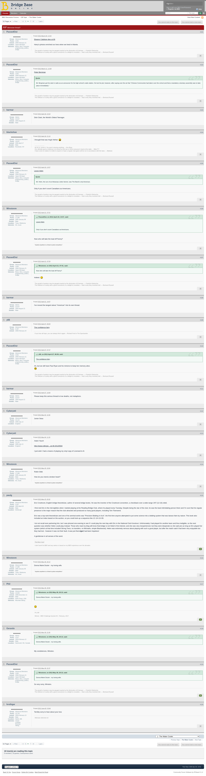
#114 (201, 464)
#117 (201, 584)
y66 (8, 320)
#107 (201, 257)
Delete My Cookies (27, 772)
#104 (201, 132)
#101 (201, 32)
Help (199, 9)
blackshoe (11, 132)
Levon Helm (38, 171)
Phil (8, 584)
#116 (201, 558)
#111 (201, 389)
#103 (201, 110)
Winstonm (11, 208)
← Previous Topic (174, 740)
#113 (201, 433)
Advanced (203, 13)
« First (15, 21)
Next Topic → (199, 740)
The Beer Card (39, 542)
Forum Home (16, 772)
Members (14, 13)
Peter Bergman (40, 72)
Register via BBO (174, 9)
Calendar (23, 13)
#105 (201, 163)
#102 (201, 65)
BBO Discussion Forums (10, 17)
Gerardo (10, 628)
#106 (201, 208)
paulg (9, 495)
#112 (201, 411)
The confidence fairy (41, 327)
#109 (201, 320)
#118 (201, 628)
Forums (5, 13)
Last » (41, 21)
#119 (201, 664)
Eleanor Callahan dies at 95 (44, 39)
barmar (10, 110)
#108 (201, 298)
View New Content (193, 17)
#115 (201, 495)
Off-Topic (24, 17)
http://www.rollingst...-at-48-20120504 (48, 446)
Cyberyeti (11, 411)
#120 (201, 704)
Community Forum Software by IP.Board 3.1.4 (188, 772)
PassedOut (11, 32)
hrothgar (10, 704)
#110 (201, 346)
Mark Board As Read (41, 772)
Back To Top (7, 772)
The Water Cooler (35, 17)
